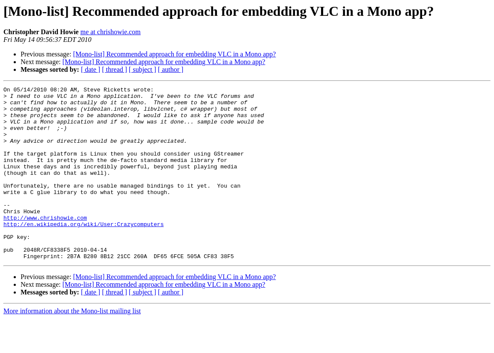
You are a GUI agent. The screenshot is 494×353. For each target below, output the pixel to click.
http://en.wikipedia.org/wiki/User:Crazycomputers (83, 252)
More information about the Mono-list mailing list (72, 345)
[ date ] (90, 69)
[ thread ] (114, 69)
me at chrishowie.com (110, 31)
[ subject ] (142, 69)
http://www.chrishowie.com (45, 244)
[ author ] (171, 69)
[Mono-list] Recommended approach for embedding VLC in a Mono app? (174, 54)
